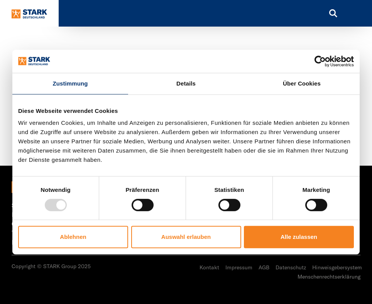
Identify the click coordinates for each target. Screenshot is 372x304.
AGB (264, 267)
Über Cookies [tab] (302, 83)
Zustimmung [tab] (70, 83)
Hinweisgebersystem (337, 267)
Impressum (238, 267)
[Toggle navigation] (354, 13)
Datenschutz (291, 267)
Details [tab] (186, 83)
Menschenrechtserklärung (329, 276)
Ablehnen (73, 236)
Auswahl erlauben (186, 236)
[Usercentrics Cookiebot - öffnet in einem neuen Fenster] (320, 61)
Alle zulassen (299, 236)
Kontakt (209, 267)
